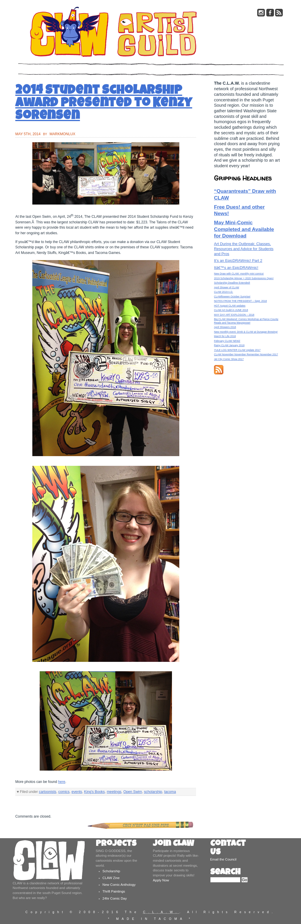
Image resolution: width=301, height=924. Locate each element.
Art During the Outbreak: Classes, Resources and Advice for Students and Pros (243, 249)
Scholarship (111, 871)
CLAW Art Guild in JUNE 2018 (231, 310)
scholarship (153, 792)
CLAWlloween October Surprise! (232, 296)
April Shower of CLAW (226, 287)
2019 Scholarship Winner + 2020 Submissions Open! (244, 278)
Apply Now (161, 880)
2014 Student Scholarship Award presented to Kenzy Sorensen (103, 104)
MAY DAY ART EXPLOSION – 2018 (234, 314)
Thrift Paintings (114, 891)
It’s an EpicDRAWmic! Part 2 (238, 260)
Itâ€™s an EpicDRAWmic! (236, 267)
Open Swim (132, 792)
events (76, 792)
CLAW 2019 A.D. (223, 291)
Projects (116, 844)
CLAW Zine (111, 878)
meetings (114, 792)
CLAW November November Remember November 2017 (246, 354)
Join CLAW (173, 844)
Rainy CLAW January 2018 (229, 345)
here (62, 782)
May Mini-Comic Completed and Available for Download (244, 229)
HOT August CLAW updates (229, 305)
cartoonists (47, 792)
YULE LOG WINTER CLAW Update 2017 (237, 350)
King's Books (94, 792)
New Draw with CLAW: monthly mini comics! (239, 273)
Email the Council (223, 859)
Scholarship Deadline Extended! (232, 282)
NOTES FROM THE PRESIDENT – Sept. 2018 (240, 300)
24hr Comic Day (115, 898)
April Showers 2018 (225, 327)
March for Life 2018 (225, 336)
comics (63, 792)
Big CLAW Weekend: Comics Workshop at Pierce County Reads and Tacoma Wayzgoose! (246, 321)
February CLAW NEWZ (227, 340)
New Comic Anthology (119, 884)
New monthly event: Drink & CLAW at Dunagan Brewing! (245, 331)
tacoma (170, 792)
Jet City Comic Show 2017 (229, 359)
